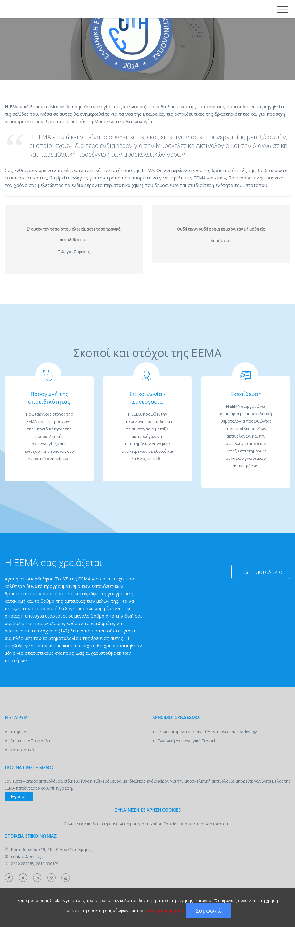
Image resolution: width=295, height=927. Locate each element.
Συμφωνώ (209, 910)
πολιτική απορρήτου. (164, 910)
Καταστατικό (22, 749)
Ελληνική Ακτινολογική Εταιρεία (188, 741)
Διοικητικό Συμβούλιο (31, 741)
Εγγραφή (19, 796)
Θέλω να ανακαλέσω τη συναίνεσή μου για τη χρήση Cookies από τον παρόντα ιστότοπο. (148, 823)
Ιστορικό (18, 732)
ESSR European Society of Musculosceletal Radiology (207, 732)
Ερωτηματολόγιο (260, 572)
